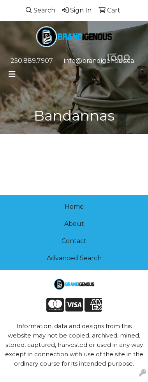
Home (74, 206)
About (74, 223)
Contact (74, 241)
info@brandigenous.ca (99, 60)
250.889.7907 (32, 60)
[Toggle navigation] (12, 74)
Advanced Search (74, 258)
